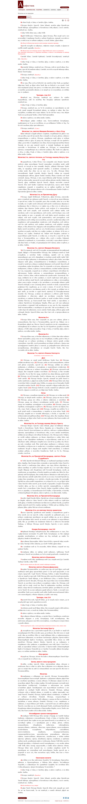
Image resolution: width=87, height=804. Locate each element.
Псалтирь (39, 10)
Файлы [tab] (28, 17)
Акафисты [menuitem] (46, 10)
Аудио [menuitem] (59, 10)
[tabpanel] (43, 407)
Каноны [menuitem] (53, 10)
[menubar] (42, 9)
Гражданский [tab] (22, 17)
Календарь (21, 10)
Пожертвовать (22, 798)
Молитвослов (30, 10)
